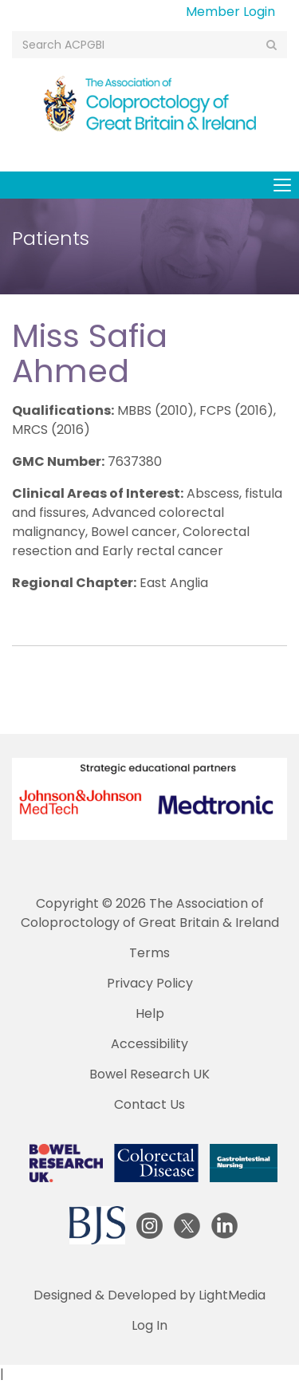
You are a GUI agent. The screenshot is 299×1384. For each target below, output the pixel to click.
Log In (149, 1325)
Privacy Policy (150, 983)
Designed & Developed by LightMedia (149, 1295)
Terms (149, 953)
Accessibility (149, 1044)
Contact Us (149, 1104)
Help (150, 1013)
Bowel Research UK (149, 1074)
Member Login (230, 11)
